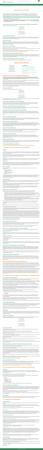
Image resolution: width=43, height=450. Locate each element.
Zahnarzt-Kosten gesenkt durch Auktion (7, 4)
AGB (37, 15)
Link (27, 416)
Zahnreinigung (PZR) (31, 4)
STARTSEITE (4, 6)
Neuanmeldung (36, 4)
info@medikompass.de (7, 273)
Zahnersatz (20, 4)
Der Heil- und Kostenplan (16, 4)
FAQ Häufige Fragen (23, 0)
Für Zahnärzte (26, 0)
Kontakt (20, 0)
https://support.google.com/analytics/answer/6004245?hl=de (10, 408)
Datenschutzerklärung (21, 15)
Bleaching (24, 4)
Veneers (27, 4)
